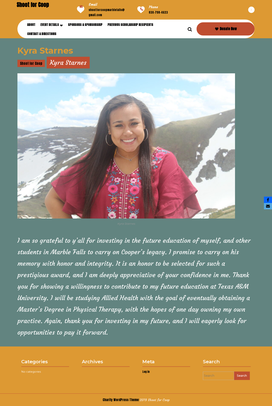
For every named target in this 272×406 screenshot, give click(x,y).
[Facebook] (268, 200)
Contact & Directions (41, 34)
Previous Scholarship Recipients (130, 25)
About (31, 25)
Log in (150, 371)
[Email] (268, 206)
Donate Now (226, 28)
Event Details (49, 25)
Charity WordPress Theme (121, 399)
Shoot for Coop (33, 5)
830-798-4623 (158, 12)
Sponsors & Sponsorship (85, 25)
